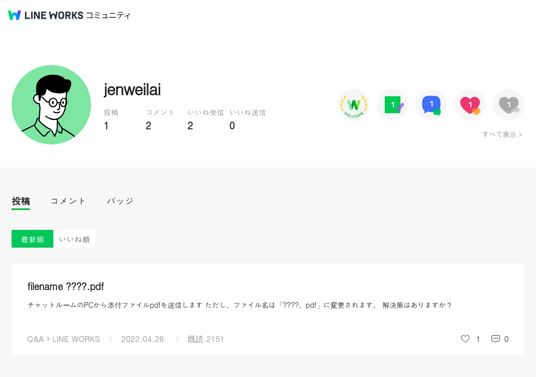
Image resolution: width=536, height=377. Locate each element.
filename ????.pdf (65, 286)
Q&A (35, 338)
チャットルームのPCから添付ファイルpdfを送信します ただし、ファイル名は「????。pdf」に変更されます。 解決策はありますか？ (240, 305)
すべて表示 (499, 134)
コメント (68, 200)
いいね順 (74, 239)
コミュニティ (108, 15)
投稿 (21, 200)
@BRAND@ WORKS (45, 15)
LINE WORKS (76, 338)
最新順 (32, 239)
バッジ (120, 200)
